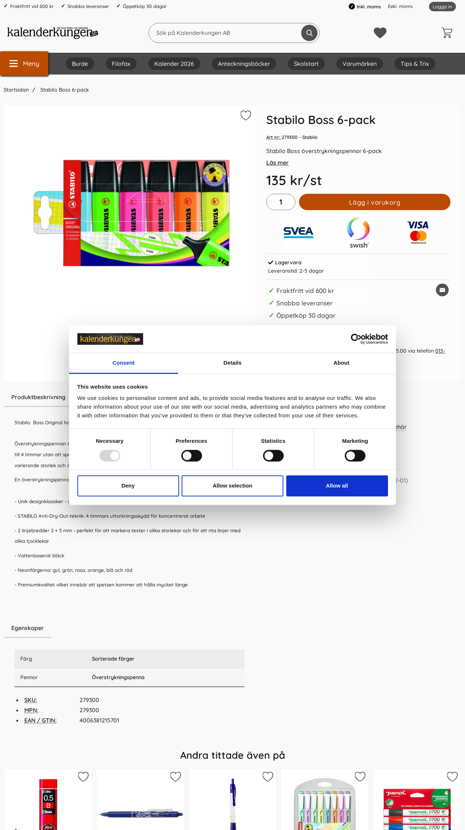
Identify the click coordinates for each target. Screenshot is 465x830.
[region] (129, 628)
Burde (80, 63)
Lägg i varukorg (375, 202)
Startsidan (16, 90)
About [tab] (341, 363)
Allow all (337, 486)
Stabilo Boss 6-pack (64, 90)
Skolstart (306, 63)
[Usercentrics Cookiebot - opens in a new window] (356, 338)
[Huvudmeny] (24, 63)
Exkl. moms (400, 6)
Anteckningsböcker (244, 63)
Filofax (121, 63)
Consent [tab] (124, 363)
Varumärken (360, 63)
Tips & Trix (415, 63)
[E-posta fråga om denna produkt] (442, 290)
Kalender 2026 (174, 63)
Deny (128, 486)
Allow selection (232, 486)
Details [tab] (232, 363)
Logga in (442, 6)
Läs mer (277, 162)
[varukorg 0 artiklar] (449, 32)
